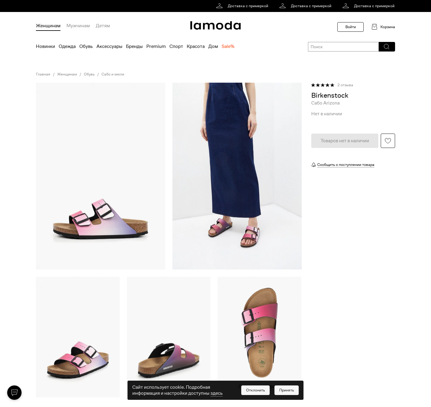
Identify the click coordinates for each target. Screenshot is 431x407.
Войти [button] (350, 26)
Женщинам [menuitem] (48, 26)
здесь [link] (216, 393)
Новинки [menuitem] (45, 46)
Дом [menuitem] (213, 46)
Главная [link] (43, 74)
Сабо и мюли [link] (112, 74)
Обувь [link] (89, 74)
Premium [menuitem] (156, 46)
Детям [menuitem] (103, 26)
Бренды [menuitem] (134, 46)
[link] (243, 6)
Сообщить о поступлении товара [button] (345, 164)
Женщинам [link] (67, 74)
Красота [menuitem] (196, 46)
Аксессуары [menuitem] (109, 46)
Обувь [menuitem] (86, 46)
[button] (386, 47)
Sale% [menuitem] (227, 46)
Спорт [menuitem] (176, 46)
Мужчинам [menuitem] (78, 26)
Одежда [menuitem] (67, 46)
